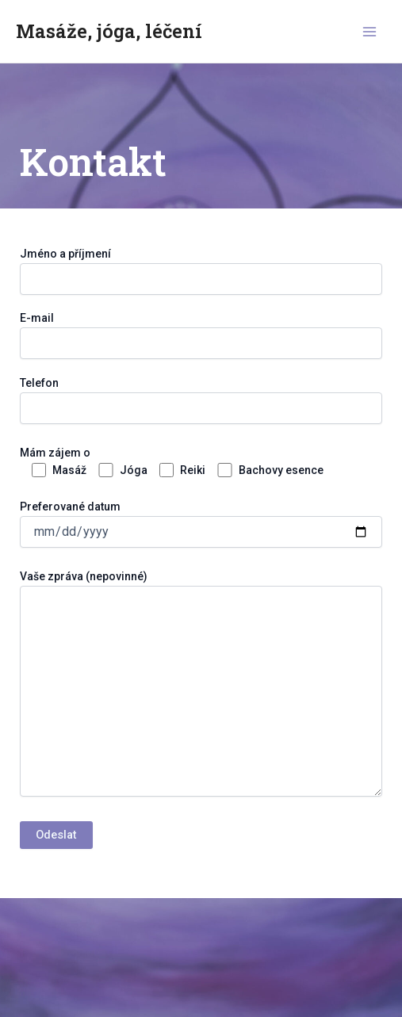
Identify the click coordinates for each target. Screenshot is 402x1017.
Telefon (201, 609)
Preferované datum (201, 670)
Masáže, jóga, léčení (109, 30)
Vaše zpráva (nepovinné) (201, 685)
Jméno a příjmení (201, 271)
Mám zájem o (201, 643)
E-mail (201, 335)
